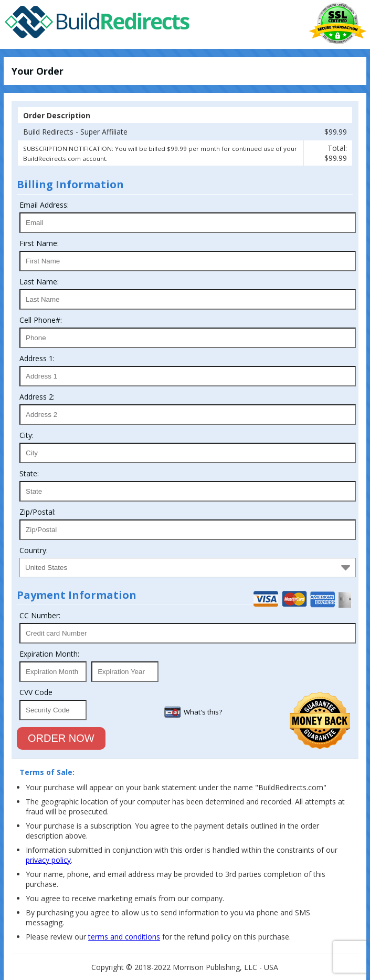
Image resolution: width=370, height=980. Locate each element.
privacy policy (48, 860)
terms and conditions (124, 937)
